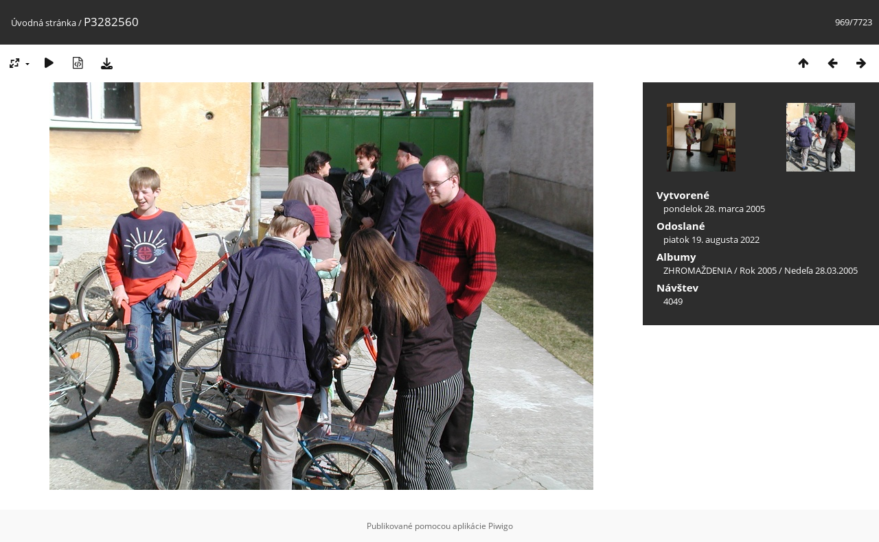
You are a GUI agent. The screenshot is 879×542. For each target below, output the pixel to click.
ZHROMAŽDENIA (697, 270)
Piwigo (500, 526)
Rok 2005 (758, 270)
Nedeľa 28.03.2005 (821, 270)
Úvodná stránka (43, 22)
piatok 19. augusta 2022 (711, 239)
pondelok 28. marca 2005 (714, 208)
